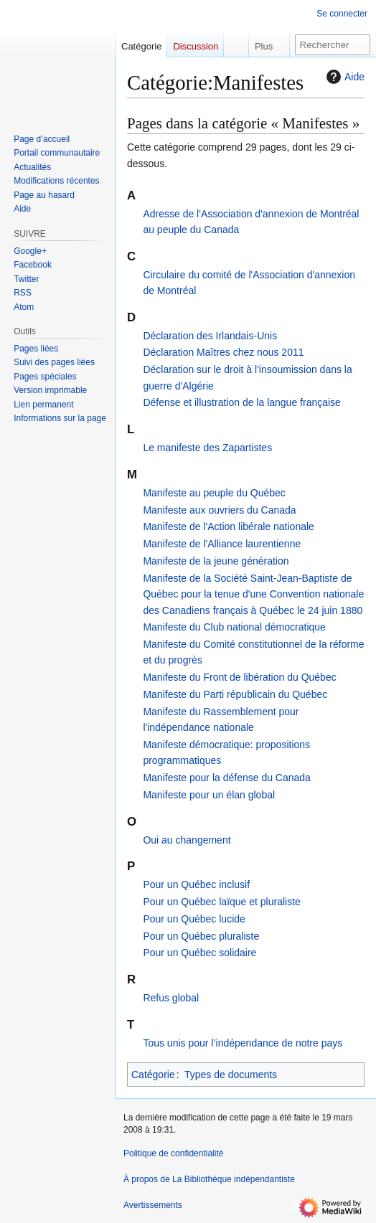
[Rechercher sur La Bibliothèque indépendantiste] (332, 44)
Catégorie (153, 1074)
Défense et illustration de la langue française (242, 402)
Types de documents (230, 1074)
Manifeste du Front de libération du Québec (239, 677)
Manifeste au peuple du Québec (214, 493)
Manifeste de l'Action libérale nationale (228, 526)
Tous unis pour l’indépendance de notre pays (242, 1043)
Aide (344, 77)
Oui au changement (186, 840)
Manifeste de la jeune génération (215, 561)
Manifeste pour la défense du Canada (227, 777)
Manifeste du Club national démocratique (234, 627)
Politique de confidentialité (173, 1153)
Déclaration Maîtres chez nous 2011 (223, 352)
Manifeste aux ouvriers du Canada (219, 510)
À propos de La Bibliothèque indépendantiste (209, 1179)
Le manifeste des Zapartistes (207, 447)
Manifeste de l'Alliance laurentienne (222, 543)
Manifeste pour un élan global (209, 795)
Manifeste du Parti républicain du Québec (235, 694)
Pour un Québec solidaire (199, 952)
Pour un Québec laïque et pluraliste (221, 901)
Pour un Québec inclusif (196, 884)
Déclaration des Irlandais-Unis (210, 335)
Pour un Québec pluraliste (201, 936)
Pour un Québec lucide (194, 919)
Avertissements (152, 1205)
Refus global (171, 998)
